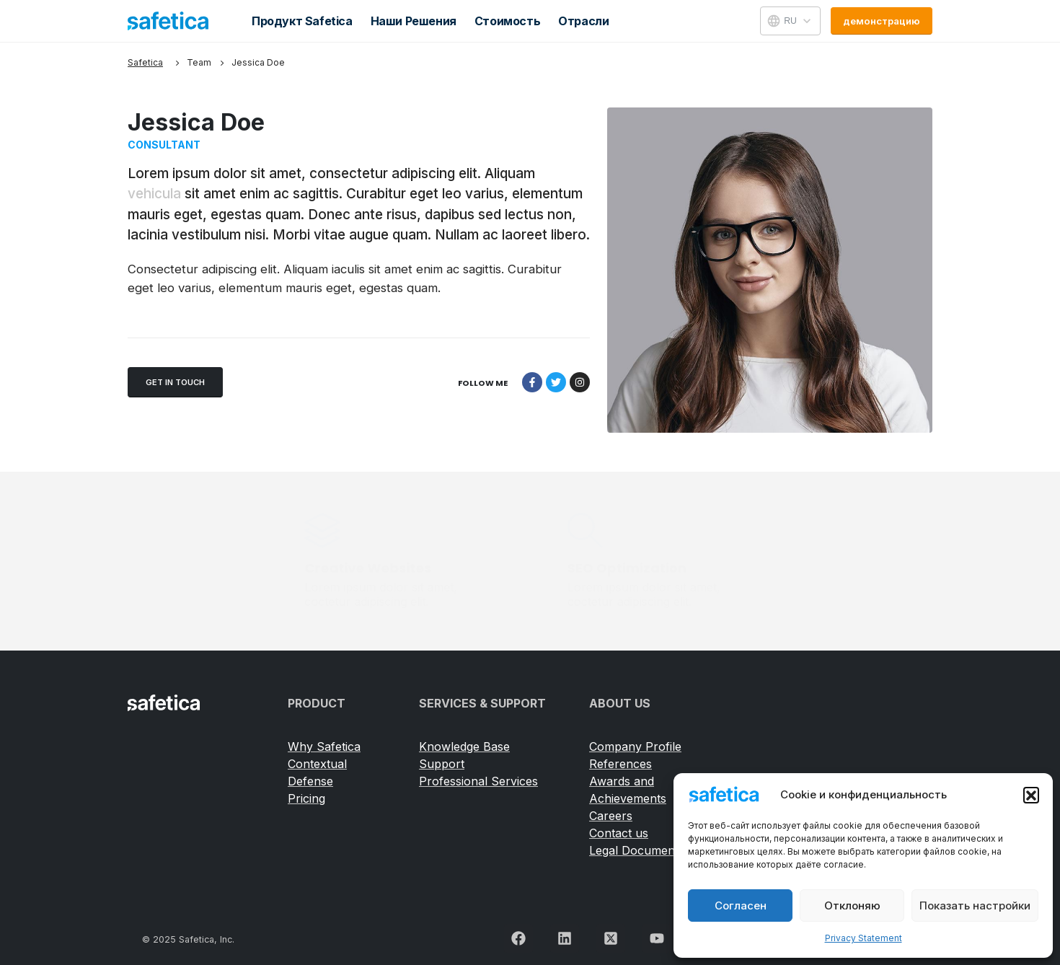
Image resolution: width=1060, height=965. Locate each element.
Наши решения (413, 21)
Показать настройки (974, 905)
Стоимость (507, 21)
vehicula (154, 193)
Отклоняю (852, 905)
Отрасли (583, 21)
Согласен (741, 905)
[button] (1031, 795)
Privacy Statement (863, 938)
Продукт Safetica (302, 21)
